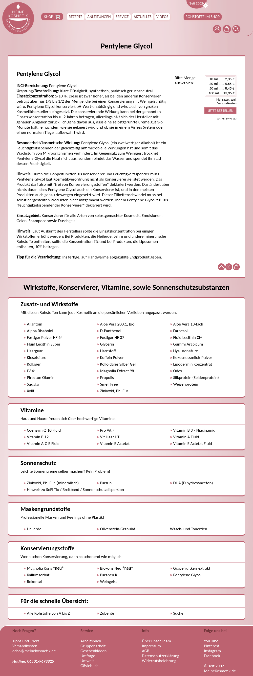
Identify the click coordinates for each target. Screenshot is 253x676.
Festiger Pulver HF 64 (45, 337)
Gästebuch (90, 665)
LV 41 (31, 370)
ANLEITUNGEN (99, 16)
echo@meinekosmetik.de (34, 651)
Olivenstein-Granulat (117, 529)
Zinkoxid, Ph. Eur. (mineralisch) (53, 483)
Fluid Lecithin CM (188, 337)
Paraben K (108, 575)
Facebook (212, 655)
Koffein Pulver (112, 357)
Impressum (151, 646)
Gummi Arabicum (188, 344)
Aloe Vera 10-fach (188, 324)
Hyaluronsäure (185, 350)
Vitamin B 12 (38, 437)
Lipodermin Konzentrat (192, 364)
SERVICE (122, 16)
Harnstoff (108, 350)
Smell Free (109, 384)
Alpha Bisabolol (40, 330)
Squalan (34, 384)
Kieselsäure (36, 357)
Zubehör (107, 613)
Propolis (107, 377)
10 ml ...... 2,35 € (220, 79)
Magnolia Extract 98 (117, 370)
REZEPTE (76, 16)
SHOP (52, 16)
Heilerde (34, 529)
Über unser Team (156, 641)
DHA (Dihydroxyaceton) (193, 483)
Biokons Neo (116, 568)
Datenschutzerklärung (160, 655)
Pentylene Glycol (187, 575)
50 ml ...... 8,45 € (220, 88)
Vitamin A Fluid (186, 437)
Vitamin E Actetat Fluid (192, 443)
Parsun (106, 483)
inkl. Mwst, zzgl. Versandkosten (226, 101)
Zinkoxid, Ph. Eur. (114, 391)
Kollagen (34, 364)
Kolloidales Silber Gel (118, 364)
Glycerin (107, 344)
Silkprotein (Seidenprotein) (196, 377)
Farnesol (180, 330)
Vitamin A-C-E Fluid (43, 443)
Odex (177, 370)
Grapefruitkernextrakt (191, 568)
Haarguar (35, 350)
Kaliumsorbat (38, 575)
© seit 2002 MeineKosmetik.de (220, 669)
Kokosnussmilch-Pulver (192, 357)
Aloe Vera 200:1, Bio (117, 324)
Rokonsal (34, 581)
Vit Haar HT (110, 437)
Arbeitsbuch (91, 641)
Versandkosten (24, 646)
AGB (145, 651)
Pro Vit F (107, 430)
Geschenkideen (94, 651)
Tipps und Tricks (26, 641)
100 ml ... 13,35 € (220, 93)
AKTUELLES (142, 16)
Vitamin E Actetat (115, 443)
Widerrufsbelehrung (159, 660)
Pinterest (211, 646)
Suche (178, 613)
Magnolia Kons (45, 568)
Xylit (30, 391)
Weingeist (108, 581)
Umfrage (88, 655)
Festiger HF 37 (112, 337)
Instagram (212, 651)
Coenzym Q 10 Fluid (44, 430)
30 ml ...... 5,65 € (220, 83)
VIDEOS (162, 16)
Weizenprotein (185, 384)
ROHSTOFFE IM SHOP (203, 16)
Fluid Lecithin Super (43, 344)
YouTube (211, 641)
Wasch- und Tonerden (188, 529)
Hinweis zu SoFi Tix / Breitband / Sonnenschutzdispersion (75, 489)
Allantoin (34, 324)
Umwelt (87, 660)
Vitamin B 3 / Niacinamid (194, 430)
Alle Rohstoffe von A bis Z (48, 613)
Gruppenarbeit (93, 646)
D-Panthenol (110, 330)
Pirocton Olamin (40, 377)
